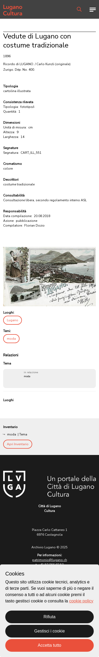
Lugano (12, 320)
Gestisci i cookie (49, 631)
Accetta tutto (49, 645)
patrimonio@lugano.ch (49, 560)
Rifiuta (49, 617)
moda (11, 339)
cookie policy (81, 601)
